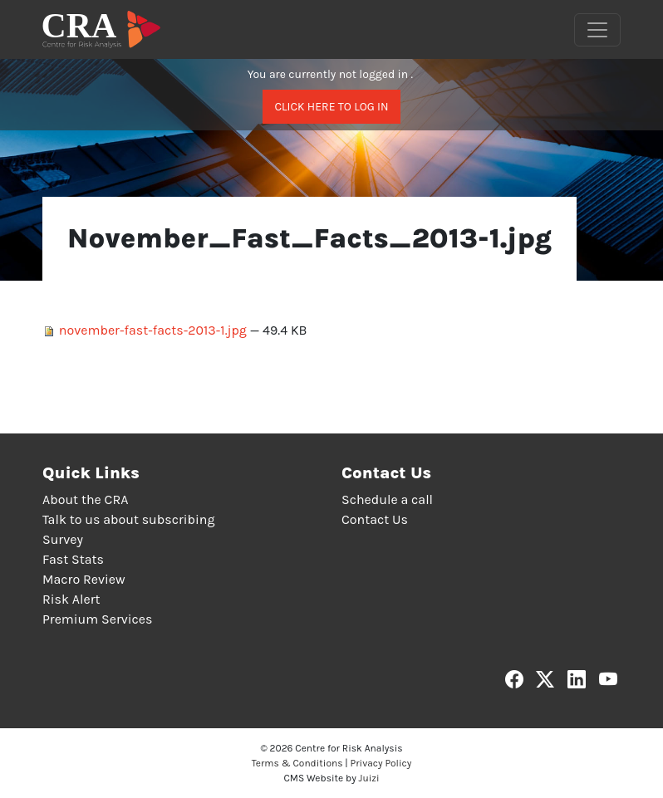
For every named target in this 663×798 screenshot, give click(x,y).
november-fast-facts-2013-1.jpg (146, 330)
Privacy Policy (381, 763)
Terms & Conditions (297, 763)
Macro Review (83, 579)
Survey (62, 539)
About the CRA (85, 499)
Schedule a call (387, 499)
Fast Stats (73, 559)
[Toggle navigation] (597, 30)
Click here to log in (331, 107)
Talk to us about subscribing (128, 519)
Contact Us (374, 519)
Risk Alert (71, 599)
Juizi (369, 778)
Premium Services (97, 619)
